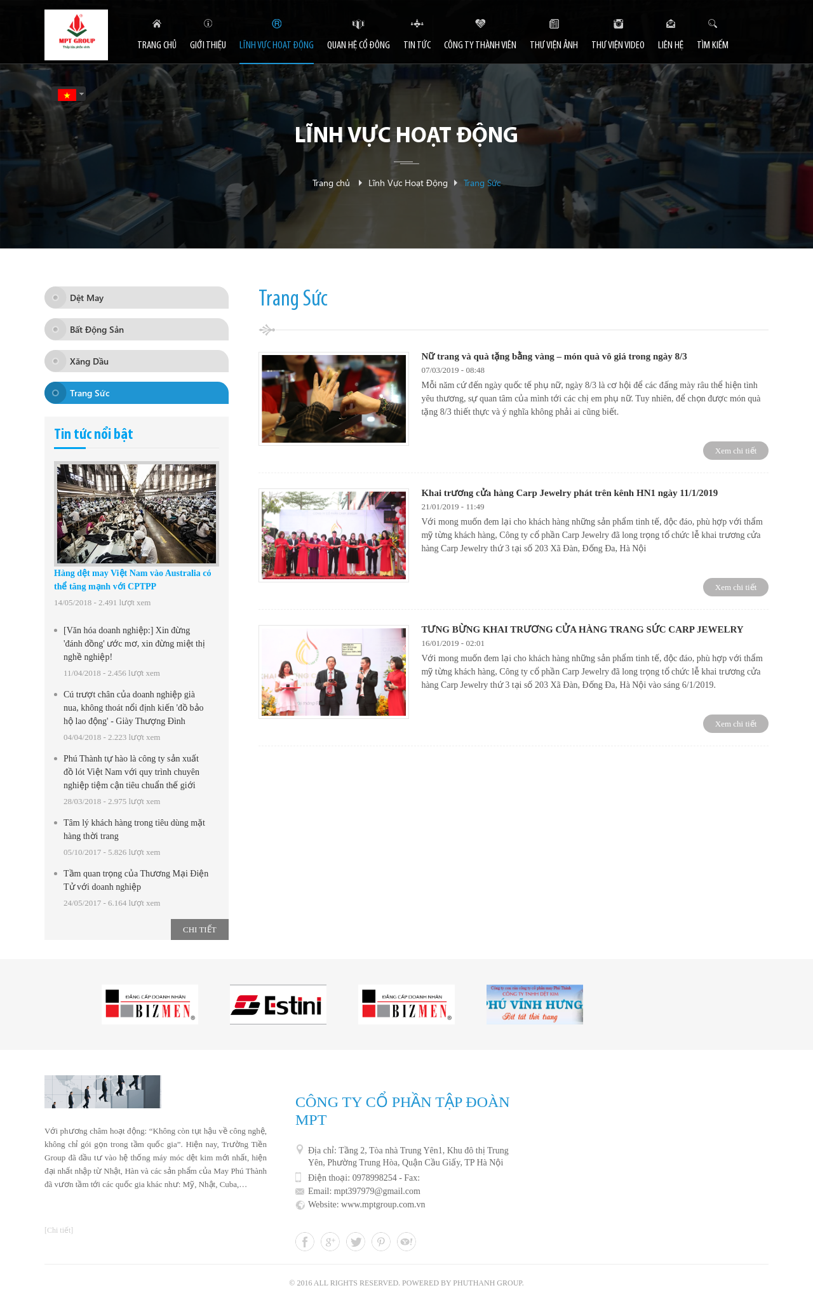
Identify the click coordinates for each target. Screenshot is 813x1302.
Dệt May (87, 298)
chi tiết (200, 929)
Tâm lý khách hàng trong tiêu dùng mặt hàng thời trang (134, 829)
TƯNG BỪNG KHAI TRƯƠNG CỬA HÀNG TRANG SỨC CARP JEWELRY (582, 629)
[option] (150, 1004)
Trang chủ (331, 183)
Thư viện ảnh (554, 45)
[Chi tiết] (58, 1230)
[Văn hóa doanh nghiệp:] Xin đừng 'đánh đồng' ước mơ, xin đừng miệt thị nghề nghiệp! (134, 644)
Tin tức (417, 45)
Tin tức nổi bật (93, 435)
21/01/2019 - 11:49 (452, 506)
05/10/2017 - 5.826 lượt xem (112, 852)
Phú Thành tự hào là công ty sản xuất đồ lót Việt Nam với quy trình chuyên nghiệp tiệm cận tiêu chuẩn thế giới (131, 772)
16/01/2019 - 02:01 (453, 643)
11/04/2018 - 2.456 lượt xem (112, 673)
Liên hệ (670, 45)
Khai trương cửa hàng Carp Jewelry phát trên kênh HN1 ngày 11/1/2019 (569, 493)
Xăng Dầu (89, 361)
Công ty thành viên (480, 45)
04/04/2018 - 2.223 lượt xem (112, 737)
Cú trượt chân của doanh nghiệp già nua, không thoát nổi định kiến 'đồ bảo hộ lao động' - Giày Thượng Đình (134, 708)
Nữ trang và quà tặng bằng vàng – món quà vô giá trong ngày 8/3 (554, 356)
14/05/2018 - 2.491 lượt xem (102, 602)
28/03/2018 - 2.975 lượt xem (112, 801)
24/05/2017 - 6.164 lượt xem (112, 903)
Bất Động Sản (97, 329)
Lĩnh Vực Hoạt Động (406, 137)
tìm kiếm (713, 45)
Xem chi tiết (736, 450)
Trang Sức (482, 183)
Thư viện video (618, 45)
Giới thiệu (208, 45)
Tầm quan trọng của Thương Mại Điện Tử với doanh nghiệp (136, 880)
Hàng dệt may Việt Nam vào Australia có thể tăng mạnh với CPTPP (132, 579)
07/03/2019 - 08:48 (453, 370)
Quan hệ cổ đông (358, 45)
